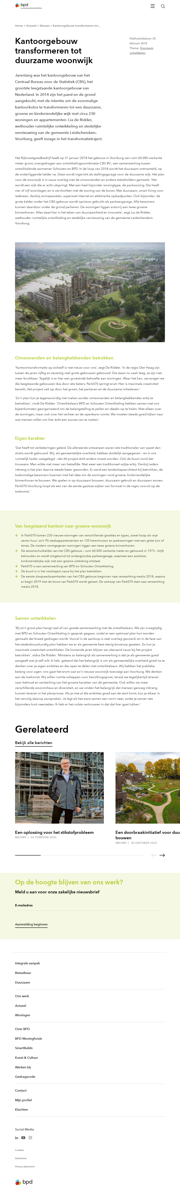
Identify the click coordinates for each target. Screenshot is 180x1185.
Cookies (19, 1150)
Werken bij (23, 1067)
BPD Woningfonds (28, 1038)
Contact (21, 1090)
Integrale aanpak (27, 963)
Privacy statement (25, 1166)
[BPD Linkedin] (16, 1137)
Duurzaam (22, 982)
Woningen (22, 1015)
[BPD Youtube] (23, 1137)
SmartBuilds (24, 1048)
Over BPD (22, 1029)
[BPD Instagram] (30, 1137)
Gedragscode (25, 1077)
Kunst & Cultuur (26, 1058)
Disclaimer (21, 1158)
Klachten (21, 1109)
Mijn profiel (23, 1100)
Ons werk (22, 996)
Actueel (20, 1006)
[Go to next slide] (162, 855)
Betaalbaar (23, 973)
